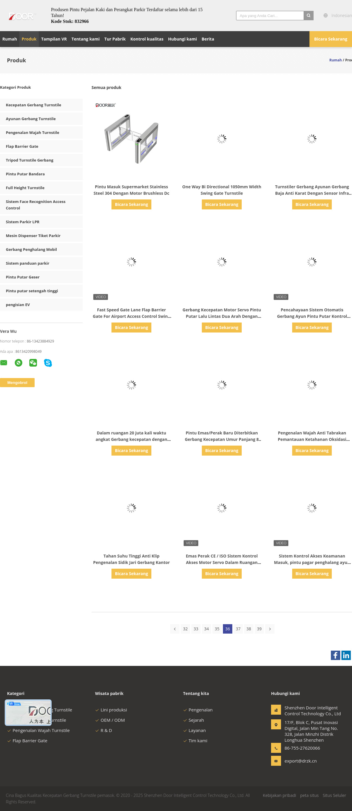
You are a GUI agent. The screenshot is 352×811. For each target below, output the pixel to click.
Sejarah (193, 720)
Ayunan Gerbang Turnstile (31, 118)
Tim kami (195, 740)
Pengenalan (198, 710)
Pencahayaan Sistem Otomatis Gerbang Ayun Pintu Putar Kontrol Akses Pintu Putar (312, 316)
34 (206, 629)
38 (248, 629)
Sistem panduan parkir (27, 263)
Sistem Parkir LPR (22, 221)
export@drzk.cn (301, 761)
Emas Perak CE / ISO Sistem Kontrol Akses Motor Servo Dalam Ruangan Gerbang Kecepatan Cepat (222, 562)
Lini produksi (111, 710)
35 (217, 629)
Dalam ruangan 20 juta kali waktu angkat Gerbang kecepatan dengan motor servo (131, 439)
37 (238, 629)
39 (259, 629)
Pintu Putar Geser (23, 277)
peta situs (309, 795)
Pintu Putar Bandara (25, 174)
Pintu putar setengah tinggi (32, 290)
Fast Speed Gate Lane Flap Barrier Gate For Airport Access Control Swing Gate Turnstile (131, 316)
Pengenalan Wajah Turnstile (32, 132)
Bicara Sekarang (330, 39)
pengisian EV (18, 304)
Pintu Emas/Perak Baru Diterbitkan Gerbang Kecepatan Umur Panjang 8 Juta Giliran (222, 439)
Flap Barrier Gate (22, 146)
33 (196, 629)
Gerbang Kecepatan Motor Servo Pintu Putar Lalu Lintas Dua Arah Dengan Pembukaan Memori (221, 316)
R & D (103, 730)
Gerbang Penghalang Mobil (31, 249)
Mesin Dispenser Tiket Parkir (33, 235)
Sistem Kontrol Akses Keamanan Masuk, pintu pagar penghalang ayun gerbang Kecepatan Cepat (312, 562)
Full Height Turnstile (25, 187)
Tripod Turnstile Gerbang (29, 160)
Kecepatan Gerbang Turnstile (33, 105)
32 (185, 629)
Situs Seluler (334, 795)
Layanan (194, 730)
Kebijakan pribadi (279, 795)
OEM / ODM (110, 720)
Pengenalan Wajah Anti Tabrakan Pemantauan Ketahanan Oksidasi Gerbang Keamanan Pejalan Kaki (312, 439)
